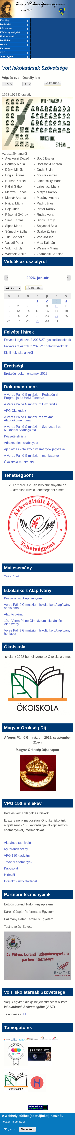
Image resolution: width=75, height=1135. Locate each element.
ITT (24, 1014)
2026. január (37, 278)
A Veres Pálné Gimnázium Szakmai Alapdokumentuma (29, 418)
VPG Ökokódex (15, 410)
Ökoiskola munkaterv (19, 462)
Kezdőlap (14, 20)
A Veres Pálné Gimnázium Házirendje (30, 404)
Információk (14, 28)
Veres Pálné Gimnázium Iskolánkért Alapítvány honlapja (37, 632)
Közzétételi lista (15, 436)
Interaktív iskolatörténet (20, 881)
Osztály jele (31, 77)
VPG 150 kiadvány (17, 855)
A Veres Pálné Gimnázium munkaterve (31, 455)
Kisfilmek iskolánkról (18, 352)
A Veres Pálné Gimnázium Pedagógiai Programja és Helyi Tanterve (31, 396)
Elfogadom (9, 1131)
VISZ (14, 52)
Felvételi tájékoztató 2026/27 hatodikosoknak (36, 346)
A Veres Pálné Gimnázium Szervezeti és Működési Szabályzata (32, 428)
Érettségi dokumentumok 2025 (25, 373)
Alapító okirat (13, 614)
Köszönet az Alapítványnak (23, 598)
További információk (13, 1124)
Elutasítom (27, 1131)
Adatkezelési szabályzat (21, 442)
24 (56, 316)
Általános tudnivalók (18, 842)
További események (18, 862)
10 (56, 306)
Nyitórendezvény (16, 849)
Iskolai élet (14, 24)
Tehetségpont (14, 56)
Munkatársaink (14, 36)
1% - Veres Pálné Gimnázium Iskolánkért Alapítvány (33, 622)
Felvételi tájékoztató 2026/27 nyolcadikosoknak (37, 340)
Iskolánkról (14, 40)
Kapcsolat (5, 48)
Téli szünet (11, 576)
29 (37, 321)
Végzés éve (10, 77)
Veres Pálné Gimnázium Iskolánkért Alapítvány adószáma (37, 606)
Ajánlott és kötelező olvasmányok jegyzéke (34, 449)
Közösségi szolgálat (14, 32)
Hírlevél (9, 875)
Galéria (14, 44)
